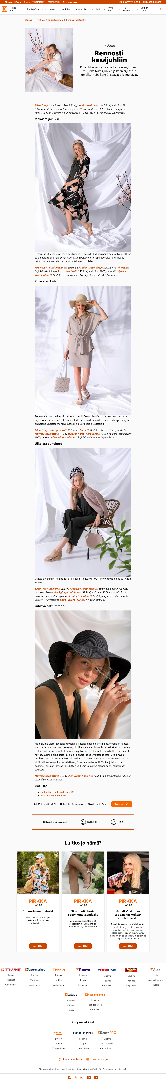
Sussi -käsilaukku (80, 596)
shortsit (123, 267)
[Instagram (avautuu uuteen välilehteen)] (82, 1078)
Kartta (71, 1010)
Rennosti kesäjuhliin (76, 20)
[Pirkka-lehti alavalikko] (24, 9)
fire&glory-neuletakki (84, 588)
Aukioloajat (10, 984)
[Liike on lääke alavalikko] (157, 9)
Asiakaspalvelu (95, 1005)
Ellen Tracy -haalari (47, 588)
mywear (76, 109)
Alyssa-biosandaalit (64, 437)
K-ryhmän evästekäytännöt (89, 1069)
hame (84, 430)
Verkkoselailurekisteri (66, 1069)
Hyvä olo (40, 20)
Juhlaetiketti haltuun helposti (57, 792)
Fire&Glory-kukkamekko (51, 267)
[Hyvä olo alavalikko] (119, 9)
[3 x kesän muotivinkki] (38, 873)
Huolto (155, 985)
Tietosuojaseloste (47, 1069)
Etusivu (28, 20)
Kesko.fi (122, 1069)
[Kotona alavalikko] (59, 9)
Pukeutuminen (55, 20)
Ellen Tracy (42, 105)
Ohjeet (70, 1005)
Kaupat (83, 980)
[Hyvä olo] (38, 903)
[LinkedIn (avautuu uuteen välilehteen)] (89, 1078)
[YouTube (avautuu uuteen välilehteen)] (96, 1078)
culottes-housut (91, 105)
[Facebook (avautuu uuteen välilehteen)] (69, 1078)
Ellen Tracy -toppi (93, 267)
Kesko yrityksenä (129, 2)
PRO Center (107, 1043)
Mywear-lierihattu (47, 434)
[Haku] (162, 9)
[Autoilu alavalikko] (73, 9)
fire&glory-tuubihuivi (68, 592)
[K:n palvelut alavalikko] (137, 9)
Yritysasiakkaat (152, 2)
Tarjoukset (83, 985)
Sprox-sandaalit (68, 271)
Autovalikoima (155, 980)
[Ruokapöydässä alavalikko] (46, 9)
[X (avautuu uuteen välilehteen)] (76, 1078)
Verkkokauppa (107, 1048)
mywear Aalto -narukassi (83, 434)
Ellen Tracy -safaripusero (51, 430)
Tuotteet (10, 980)
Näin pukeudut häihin (53, 795)
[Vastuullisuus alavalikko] (92, 9)
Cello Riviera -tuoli (72, 600)
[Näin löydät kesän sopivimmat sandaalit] (83, 873)
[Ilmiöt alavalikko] (104, 9)
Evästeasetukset (110, 1069)
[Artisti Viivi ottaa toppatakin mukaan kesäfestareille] (128, 873)
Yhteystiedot (58, 1048)
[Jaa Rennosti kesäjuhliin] (121, 804)
